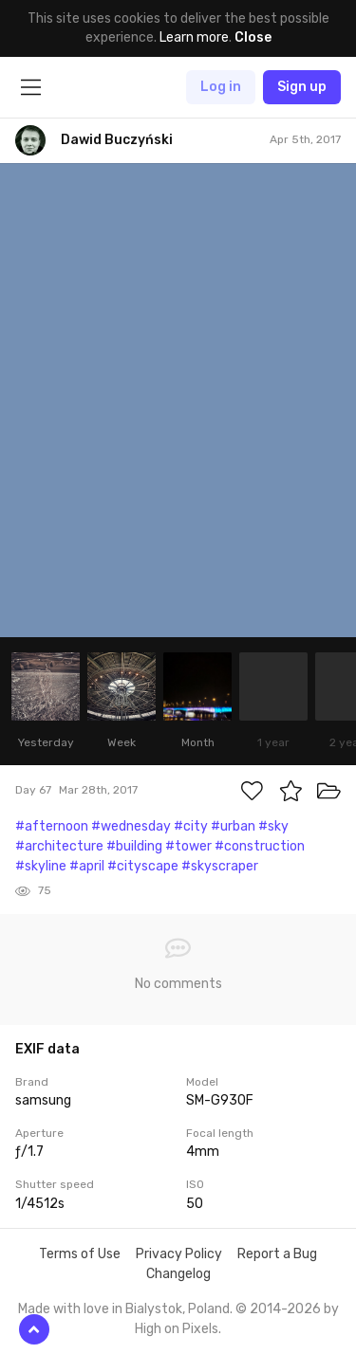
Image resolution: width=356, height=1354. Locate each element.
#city (191, 826)
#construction (260, 846)
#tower (188, 846)
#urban (233, 826)
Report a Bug (277, 1254)
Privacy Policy (179, 1254)
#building (134, 846)
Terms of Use (80, 1254)
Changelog (178, 1274)
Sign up (302, 87)
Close (253, 37)
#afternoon (51, 826)
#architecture (59, 846)
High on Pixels (176, 1329)
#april (86, 866)
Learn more (194, 37)
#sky (273, 826)
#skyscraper (219, 866)
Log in (220, 87)
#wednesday (131, 826)
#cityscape (142, 866)
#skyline (40, 866)
